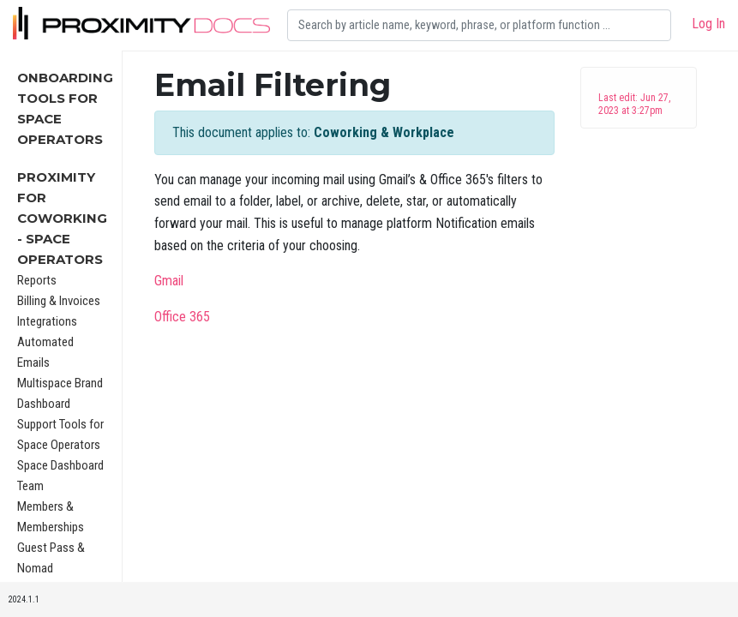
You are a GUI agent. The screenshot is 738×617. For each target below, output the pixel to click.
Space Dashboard (60, 465)
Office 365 (182, 316)
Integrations (47, 321)
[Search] (479, 25)
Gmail (168, 281)
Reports (37, 280)
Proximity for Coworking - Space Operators (62, 218)
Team (30, 486)
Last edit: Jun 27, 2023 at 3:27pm (634, 104)
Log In (708, 23)
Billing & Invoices (58, 300)
